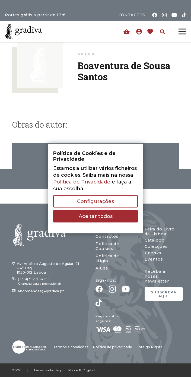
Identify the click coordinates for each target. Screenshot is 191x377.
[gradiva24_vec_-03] (29, 347)
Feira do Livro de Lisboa (160, 231)
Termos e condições (70, 347)
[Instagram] (164, 15)
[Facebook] (154, 14)
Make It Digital (81, 370)
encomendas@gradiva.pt (41, 291)
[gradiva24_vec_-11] (23, 31)
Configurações (95, 201)
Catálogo (155, 240)
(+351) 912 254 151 (33, 279)
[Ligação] (140, 31)
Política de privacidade (112, 347)
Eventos (154, 259)
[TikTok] (184, 14)
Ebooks (153, 253)
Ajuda (102, 268)
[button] (162, 32)
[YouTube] (174, 14)
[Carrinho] (126, 31)
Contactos (107, 236)
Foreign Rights (149, 347)
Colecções (156, 246)
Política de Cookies (107, 246)
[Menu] (182, 31)
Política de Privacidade (81, 182)
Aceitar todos (96, 216)
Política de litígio (107, 258)
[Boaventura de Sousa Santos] (40, 46)
